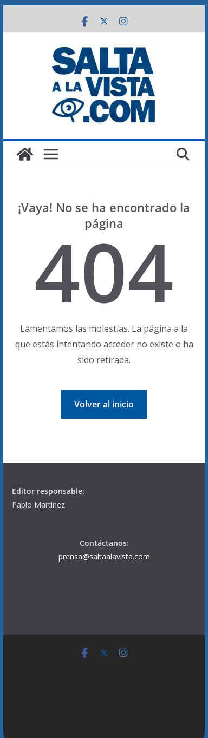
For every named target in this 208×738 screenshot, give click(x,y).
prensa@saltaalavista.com (104, 556)
